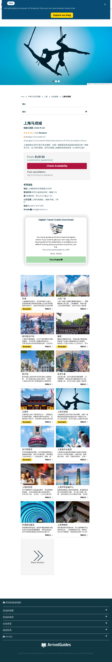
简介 (24, 104)
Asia (22, 96)
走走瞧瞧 (54, 96)
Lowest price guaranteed (40, 160)
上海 (46, 96)
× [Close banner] (105, 4)
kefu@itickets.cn (39, 209)
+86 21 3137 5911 (35, 206)
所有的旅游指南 (12, 602)
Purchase (56, 259)
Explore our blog (62, 15)
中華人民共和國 (34, 96)
